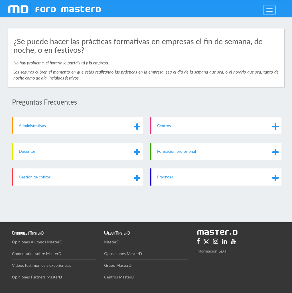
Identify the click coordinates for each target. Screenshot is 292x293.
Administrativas (32, 125)
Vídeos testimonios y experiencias (41, 265)
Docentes (27, 151)
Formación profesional (176, 151)
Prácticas (165, 176)
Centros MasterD (119, 276)
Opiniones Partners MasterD (37, 276)
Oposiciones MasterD (123, 253)
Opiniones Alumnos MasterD (37, 241)
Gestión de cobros (35, 176)
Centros (164, 125)
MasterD (111, 241)
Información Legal (212, 251)
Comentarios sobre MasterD (36, 253)
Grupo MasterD (117, 265)
